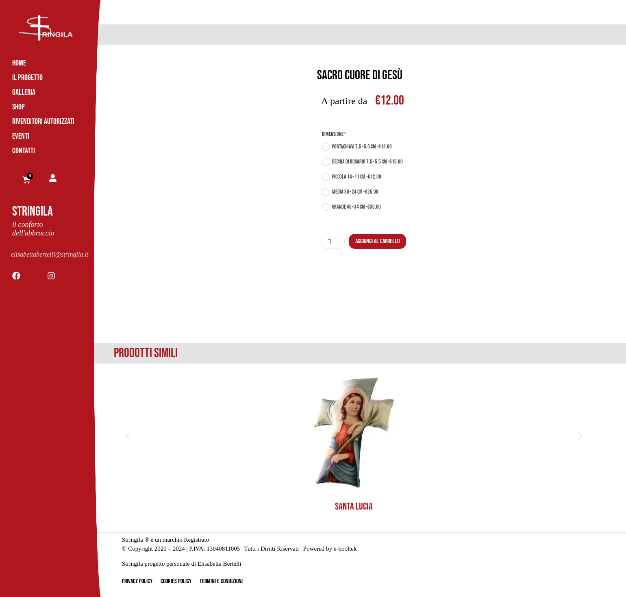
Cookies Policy (176, 581)
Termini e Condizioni (221, 581)
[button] (127, 435)
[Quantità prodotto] (333, 241)
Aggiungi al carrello (377, 241)
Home (19, 63)
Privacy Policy (137, 581)
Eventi (20, 136)
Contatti (23, 151)
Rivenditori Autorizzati (43, 121)
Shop (18, 107)
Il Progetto (27, 78)
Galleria (23, 92)
